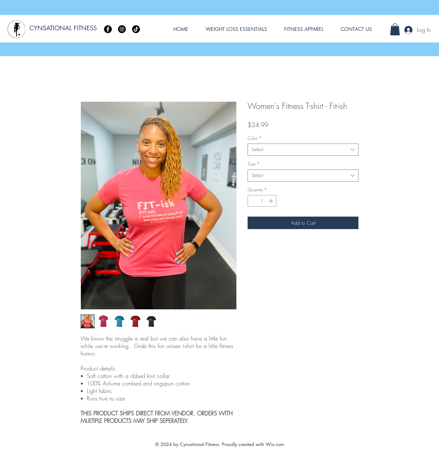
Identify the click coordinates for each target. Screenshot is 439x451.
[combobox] (303, 150)
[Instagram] (122, 29)
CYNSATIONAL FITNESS (63, 28)
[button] (395, 29)
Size (253, 164)
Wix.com (275, 444)
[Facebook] (108, 29)
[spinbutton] (262, 200)
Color (255, 138)
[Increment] (271, 200)
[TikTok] (136, 29)
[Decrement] (252, 200)
